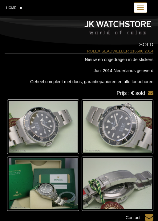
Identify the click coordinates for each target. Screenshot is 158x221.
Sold (146, 45)
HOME (14, 8)
